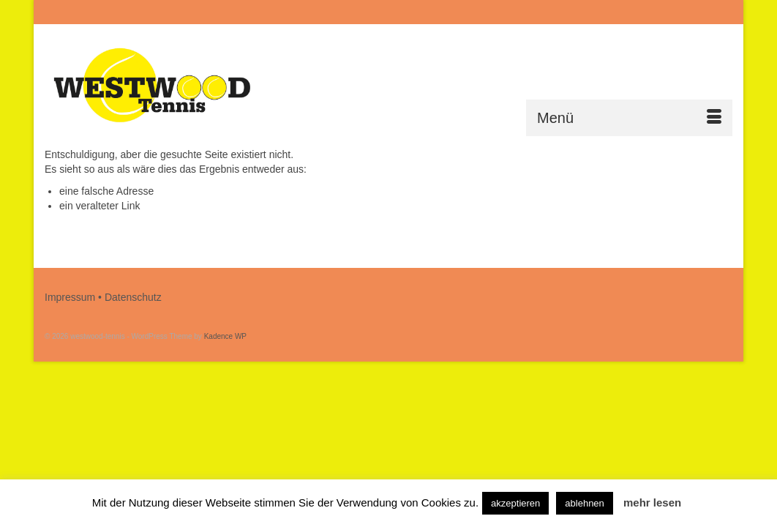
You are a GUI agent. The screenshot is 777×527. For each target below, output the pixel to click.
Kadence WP (225, 336)
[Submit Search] (573, 12)
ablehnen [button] (584, 503)
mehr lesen (652, 502)
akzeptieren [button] (515, 503)
